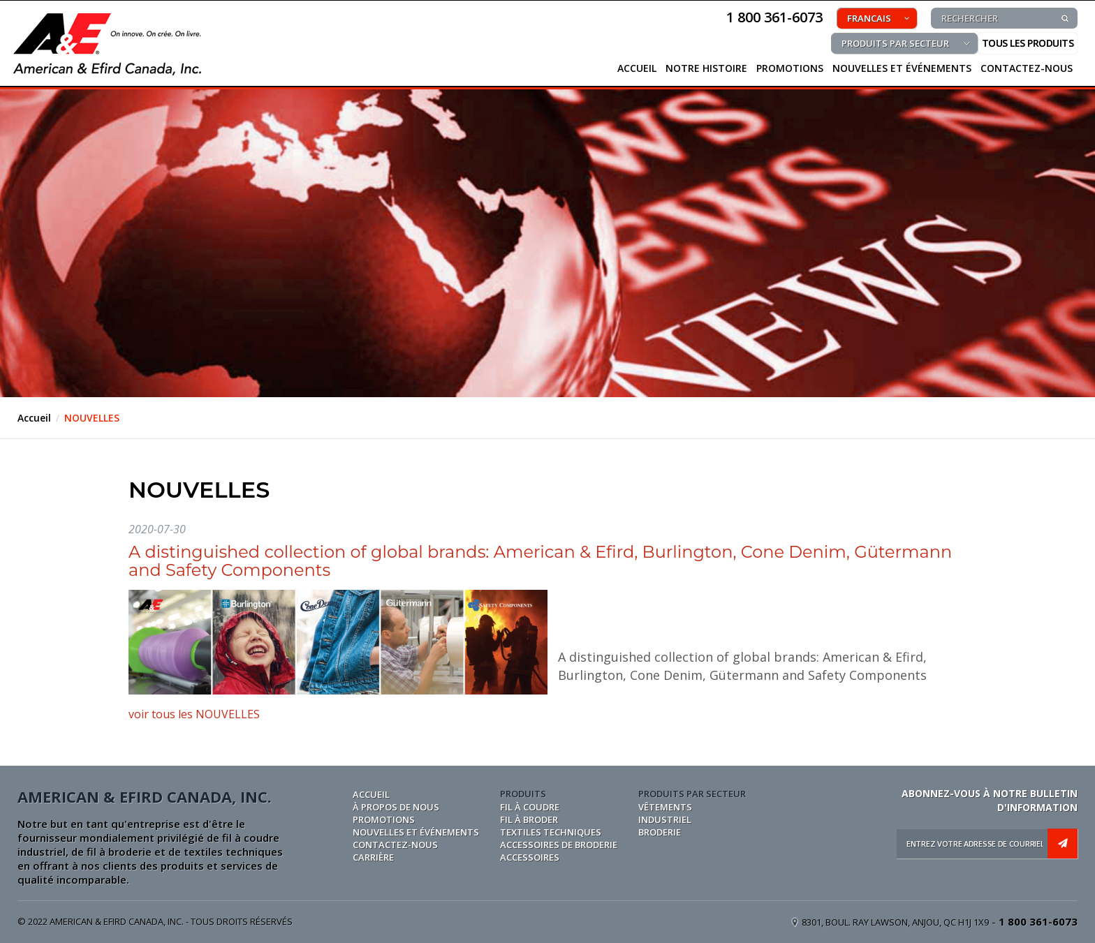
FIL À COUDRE (529, 807)
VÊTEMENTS (665, 807)
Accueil (34, 417)
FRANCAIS (869, 18)
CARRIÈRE (373, 857)
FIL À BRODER (529, 819)
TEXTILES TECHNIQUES (550, 832)
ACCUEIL (636, 68)
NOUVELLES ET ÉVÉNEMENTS (901, 68)
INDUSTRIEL (664, 819)
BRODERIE (659, 832)
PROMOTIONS (789, 68)
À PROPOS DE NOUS (396, 807)
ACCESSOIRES (529, 857)
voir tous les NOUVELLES (194, 714)
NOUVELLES (91, 417)
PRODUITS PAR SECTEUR (895, 43)
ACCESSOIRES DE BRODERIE (558, 844)
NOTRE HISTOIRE (706, 68)
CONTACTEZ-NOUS (1026, 68)
